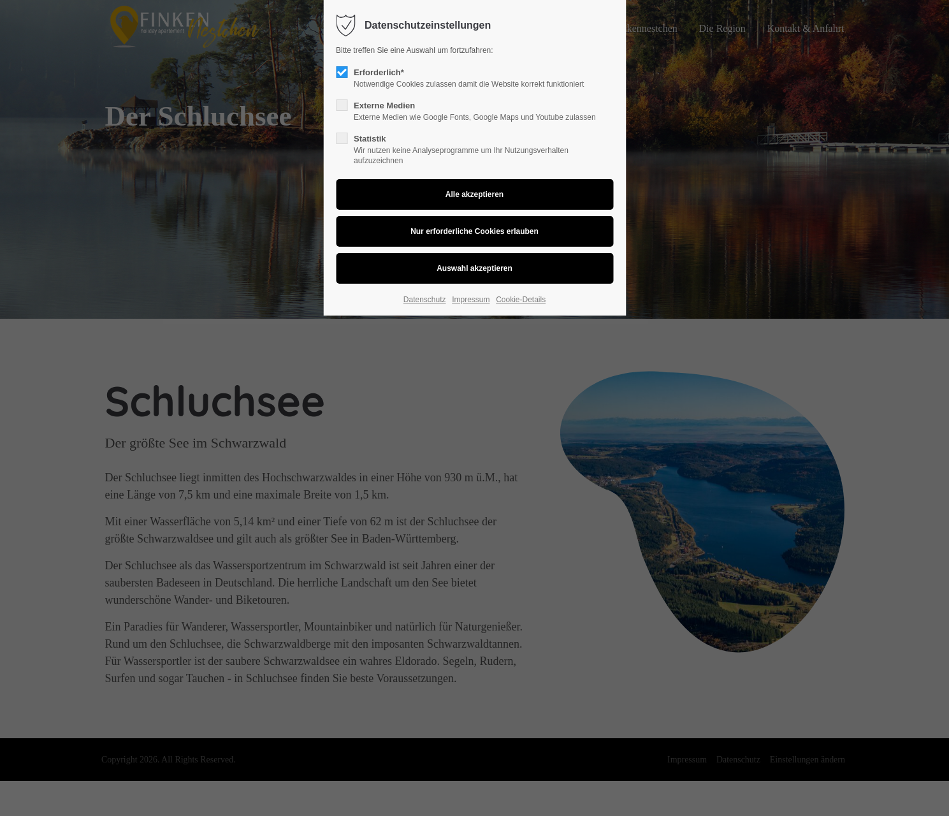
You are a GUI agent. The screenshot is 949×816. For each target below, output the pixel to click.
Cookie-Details (521, 299)
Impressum (470, 299)
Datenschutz (424, 299)
